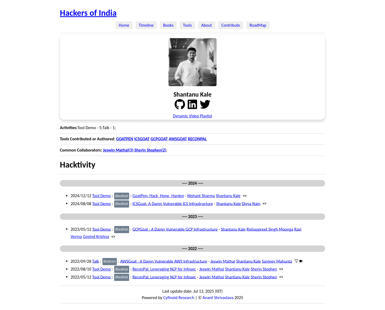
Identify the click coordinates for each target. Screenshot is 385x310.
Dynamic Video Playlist (192, 115)
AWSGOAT (178, 138)
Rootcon (109, 261)
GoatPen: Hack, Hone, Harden (158, 195)
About (206, 25)
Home (124, 25)
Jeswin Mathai (222, 261)
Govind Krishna (96, 236)
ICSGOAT (141, 138)
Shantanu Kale (228, 195)
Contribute (231, 25)
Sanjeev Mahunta (277, 261)
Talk (95, 261)
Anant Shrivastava (218, 297)
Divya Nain (251, 203)
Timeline (146, 25)
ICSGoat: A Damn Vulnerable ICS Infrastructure (172, 203)
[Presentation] (296, 261)
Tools (187, 25)
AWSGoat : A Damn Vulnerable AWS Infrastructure (163, 261)
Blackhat (121, 196)
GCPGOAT (159, 138)
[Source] (244, 195)
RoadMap (258, 25)
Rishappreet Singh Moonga (270, 229)
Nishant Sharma (201, 195)
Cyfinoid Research (178, 297)
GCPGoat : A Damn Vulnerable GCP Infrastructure (175, 229)
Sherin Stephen (264, 269)
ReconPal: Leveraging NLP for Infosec (164, 269)
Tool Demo (101, 195)
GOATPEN (124, 138)
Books (168, 25)
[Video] (301, 261)
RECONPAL (197, 138)
